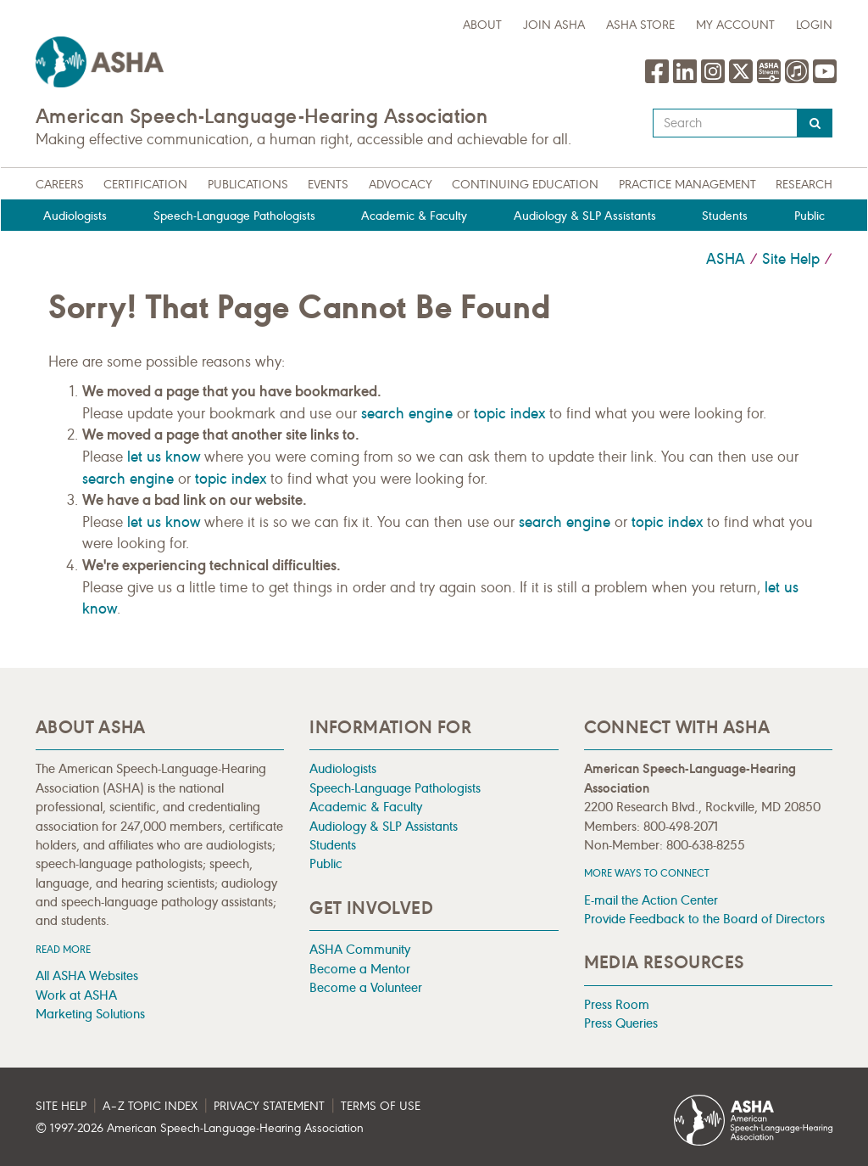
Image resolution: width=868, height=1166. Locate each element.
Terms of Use (380, 1106)
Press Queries (621, 1023)
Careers (60, 184)
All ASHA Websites (87, 975)
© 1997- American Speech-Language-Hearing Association (200, 1128)
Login (814, 25)
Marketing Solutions (90, 1014)
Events (328, 184)
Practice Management (687, 184)
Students (725, 215)
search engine (407, 413)
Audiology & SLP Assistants (585, 215)
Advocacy (400, 184)
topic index (509, 413)
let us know (163, 456)
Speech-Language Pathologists (234, 215)
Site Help (791, 258)
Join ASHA (554, 25)
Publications (248, 184)
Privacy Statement (269, 1106)
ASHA (725, 258)
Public (809, 215)
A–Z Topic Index (150, 1106)
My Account (735, 25)
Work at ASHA (76, 995)
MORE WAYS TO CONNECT (646, 872)
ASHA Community (359, 949)
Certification (145, 184)
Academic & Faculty (414, 215)
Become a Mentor (359, 969)
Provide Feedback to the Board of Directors (704, 919)
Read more (63, 949)
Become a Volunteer (365, 987)
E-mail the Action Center (651, 900)
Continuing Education (525, 184)
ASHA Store (640, 25)
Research (804, 184)
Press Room (616, 1004)
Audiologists (75, 215)
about (482, 25)
